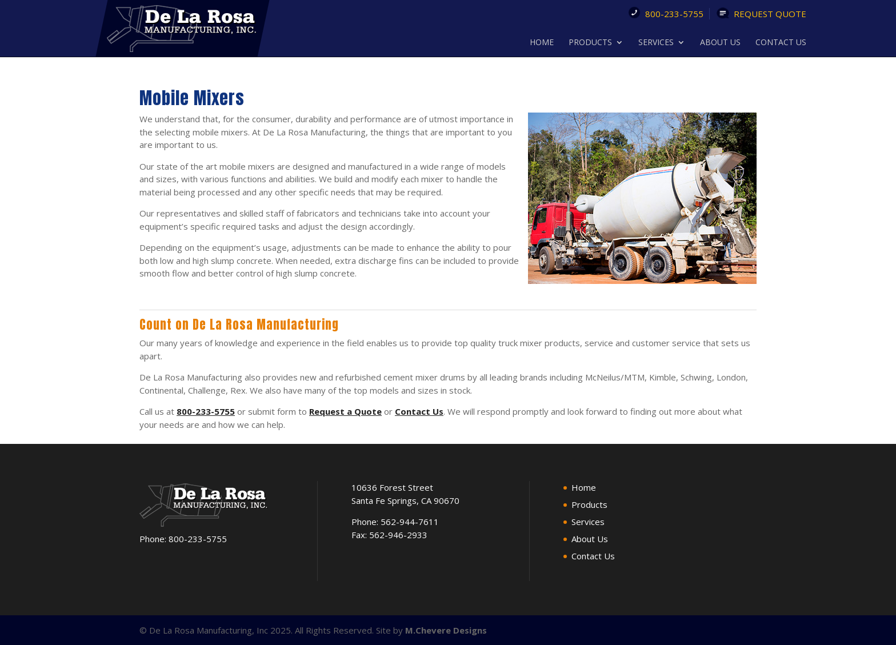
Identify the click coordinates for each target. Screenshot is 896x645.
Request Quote (770, 13)
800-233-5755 (674, 13)
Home (542, 42)
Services (656, 42)
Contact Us (780, 42)
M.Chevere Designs (446, 629)
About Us (720, 42)
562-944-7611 (410, 521)
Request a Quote (345, 411)
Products (590, 42)
